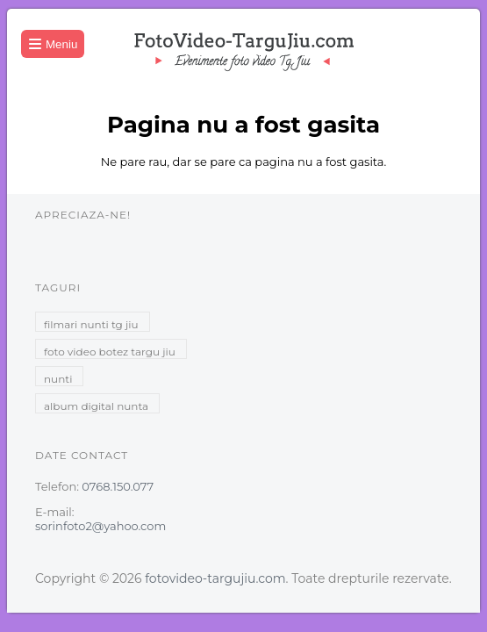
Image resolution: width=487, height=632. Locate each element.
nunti (58, 378)
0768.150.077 (118, 486)
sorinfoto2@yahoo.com (100, 526)
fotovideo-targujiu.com (215, 578)
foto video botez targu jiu (109, 351)
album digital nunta (96, 406)
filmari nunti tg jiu (91, 324)
